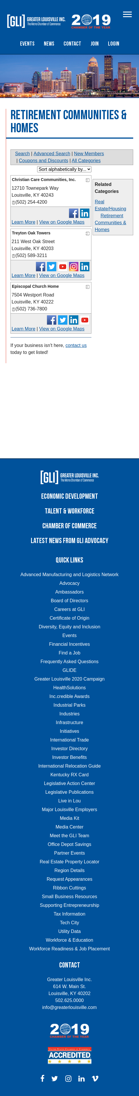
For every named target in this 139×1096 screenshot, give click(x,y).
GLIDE (69, 670)
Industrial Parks (69, 705)
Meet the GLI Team (69, 835)
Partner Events (69, 853)
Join (95, 43)
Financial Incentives (69, 644)
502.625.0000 (69, 1000)
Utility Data (69, 931)
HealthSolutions (69, 687)
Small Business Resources (69, 896)
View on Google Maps (61, 222)
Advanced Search (52, 153)
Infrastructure (69, 722)
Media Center (69, 826)
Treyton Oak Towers (31, 233)
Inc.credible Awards (69, 696)
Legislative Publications (69, 792)
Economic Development (69, 496)
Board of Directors (69, 600)
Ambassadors (69, 591)
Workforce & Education (69, 940)
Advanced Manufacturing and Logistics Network (70, 574)
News (49, 43)
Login (113, 43)
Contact (72, 43)
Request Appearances (69, 879)
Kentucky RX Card (69, 774)
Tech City (69, 922)
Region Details (69, 870)
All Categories (86, 160)
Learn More (23, 222)
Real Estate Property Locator (69, 861)
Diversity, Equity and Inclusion (69, 626)
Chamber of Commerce (69, 526)
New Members (89, 153)
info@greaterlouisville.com (69, 1007)
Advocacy (69, 583)
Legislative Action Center (69, 783)
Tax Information (69, 913)
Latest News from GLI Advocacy (69, 540)
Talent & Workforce (69, 511)
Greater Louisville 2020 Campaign (70, 679)
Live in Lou (69, 800)
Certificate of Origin (69, 618)
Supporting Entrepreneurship (69, 905)
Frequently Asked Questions (69, 661)
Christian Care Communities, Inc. (44, 179)
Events (27, 43)
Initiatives (69, 731)
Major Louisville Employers (69, 809)
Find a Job (69, 652)
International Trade (69, 739)
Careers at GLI (69, 609)
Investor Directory (69, 748)
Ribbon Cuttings (69, 887)
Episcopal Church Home (35, 286)
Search (22, 153)
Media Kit (69, 818)
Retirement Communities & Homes (110, 222)
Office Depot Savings (69, 844)
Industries (69, 713)
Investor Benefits (69, 757)
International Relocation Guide (69, 766)
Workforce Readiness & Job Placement (69, 948)
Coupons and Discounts (43, 160)
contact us (76, 345)
